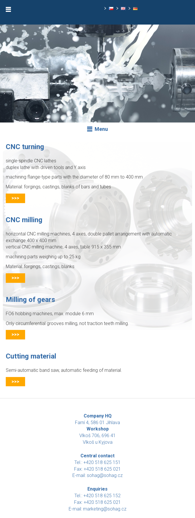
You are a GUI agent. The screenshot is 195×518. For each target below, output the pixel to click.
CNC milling (24, 220)
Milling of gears (30, 300)
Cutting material (31, 356)
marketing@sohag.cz (104, 509)
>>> (15, 198)
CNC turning (25, 147)
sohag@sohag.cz (105, 475)
